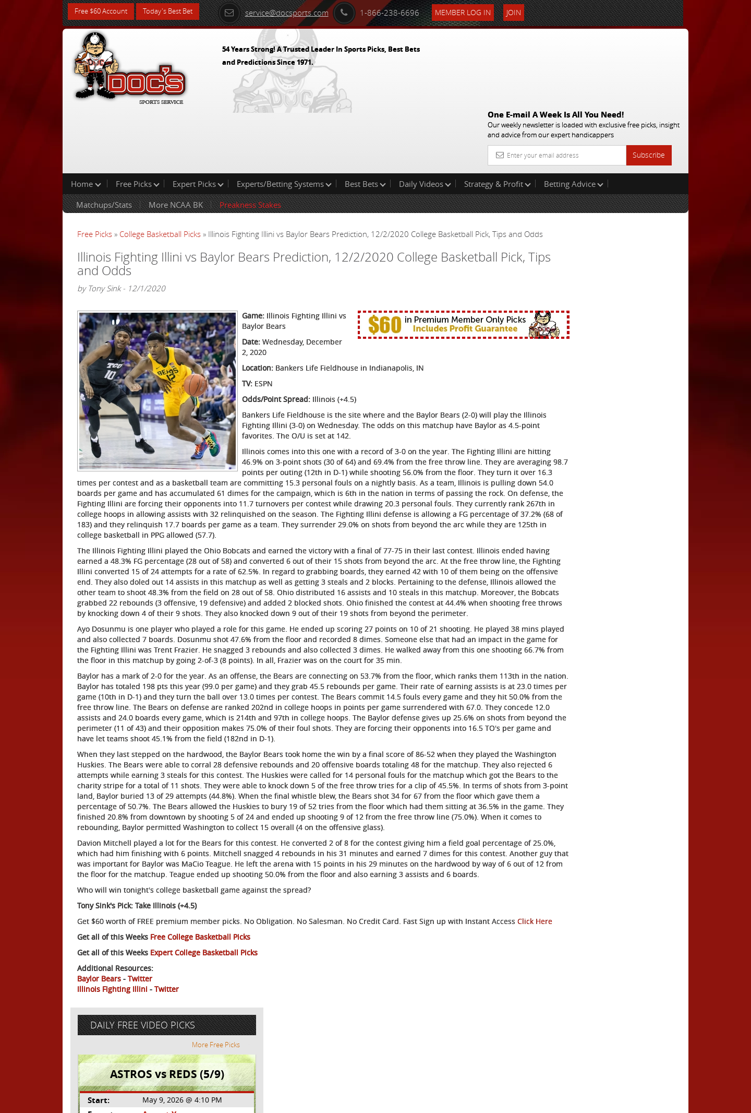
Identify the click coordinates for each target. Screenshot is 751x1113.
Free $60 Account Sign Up (584, 367)
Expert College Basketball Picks (204, 1027)
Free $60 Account (103, 12)
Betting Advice (573, 117)
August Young (586, 243)
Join (527, 11)
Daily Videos (425, 117)
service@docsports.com (287, 11)
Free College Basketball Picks (200, 1011)
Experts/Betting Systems (284, 117)
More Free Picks (641, 173)
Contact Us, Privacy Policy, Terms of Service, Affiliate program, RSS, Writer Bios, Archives (438, 1100)
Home (86, 117)
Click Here (146, 996)
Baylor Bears (99, 1053)
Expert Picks (198, 117)
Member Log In (477, 11)
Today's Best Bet (175, 12)
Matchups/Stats (104, 138)
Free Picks (138, 117)
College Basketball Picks (160, 167)
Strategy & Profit (497, 117)
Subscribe (649, 80)
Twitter (140, 1053)
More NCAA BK (176, 138)
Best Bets (365, 117)
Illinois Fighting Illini (112, 1064)
